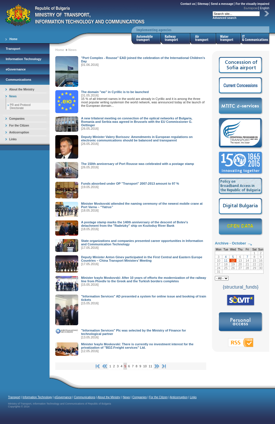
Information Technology (23, 59)
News (13, 96)
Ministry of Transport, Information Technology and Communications (74, 15)
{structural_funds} (241, 287)
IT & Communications (255, 38)
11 (150, 366)
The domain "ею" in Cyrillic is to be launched (115, 92)
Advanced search (224, 17)
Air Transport (203, 38)
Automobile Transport (146, 38)
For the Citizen (19, 125)
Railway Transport (175, 38)
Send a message (222, 3)
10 (145, 366)
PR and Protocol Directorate (20, 106)
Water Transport (228, 38)
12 (233, 260)
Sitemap (203, 3)
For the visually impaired (252, 3)
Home (13, 39)
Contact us (187, 3)
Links (13, 139)
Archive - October (230, 243)
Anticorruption (19, 132)
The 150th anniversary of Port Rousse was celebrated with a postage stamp (137, 163)
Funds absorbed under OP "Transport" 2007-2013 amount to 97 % (130, 183)
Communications (18, 79)
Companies (17, 118)
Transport (13, 48)
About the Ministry (21, 89)
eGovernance (16, 69)
